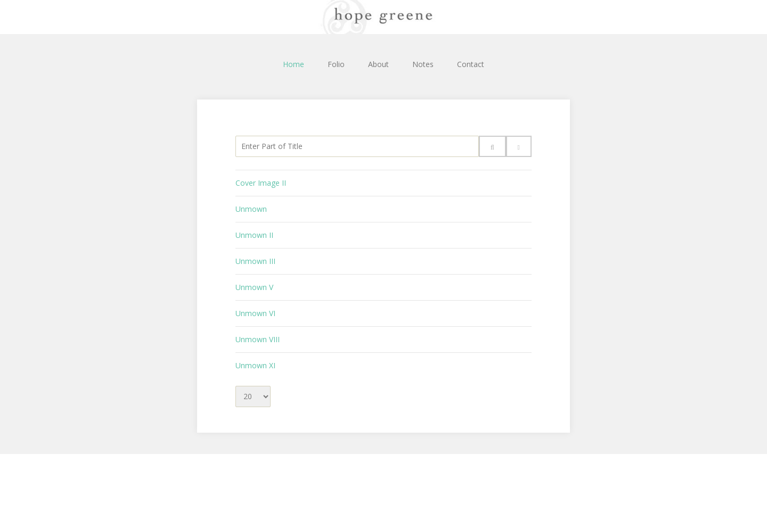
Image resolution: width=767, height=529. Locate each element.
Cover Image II (260, 183)
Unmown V (254, 287)
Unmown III (255, 261)
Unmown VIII (257, 339)
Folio (336, 64)
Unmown (251, 209)
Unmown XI (255, 365)
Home (293, 64)
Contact (470, 64)
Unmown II (254, 235)
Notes (423, 64)
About (378, 64)
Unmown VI (255, 313)
